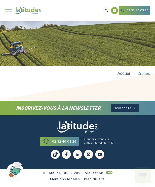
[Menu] (8, 10)
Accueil (124, 73)
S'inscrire (123, 108)
